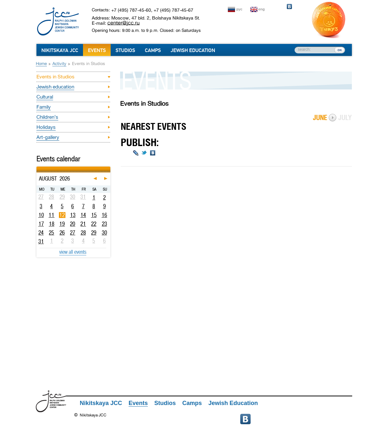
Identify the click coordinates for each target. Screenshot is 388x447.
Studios (125, 50)
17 (41, 224)
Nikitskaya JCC (59, 50)
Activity (59, 63)
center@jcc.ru (123, 22)
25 (51, 233)
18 (51, 224)
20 (72, 224)
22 (93, 224)
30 (104, 233)
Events (97, 50)
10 (41, 215)
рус (239, 9)
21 (83, 224)
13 (73, 215)
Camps (153, 50)
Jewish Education (193, 50)
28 (83, 233)
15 (94, 215)
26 (62, 233)
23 (104, 224)
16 (104, 215)
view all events (72, 252)
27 (72, 233)
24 (41, 233)
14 (83, 215)
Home (41, 63)
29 (93, 233)
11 (51, 215)
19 (62, 224)
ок (340, 49)
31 (41, 241)
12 (62, 215)
